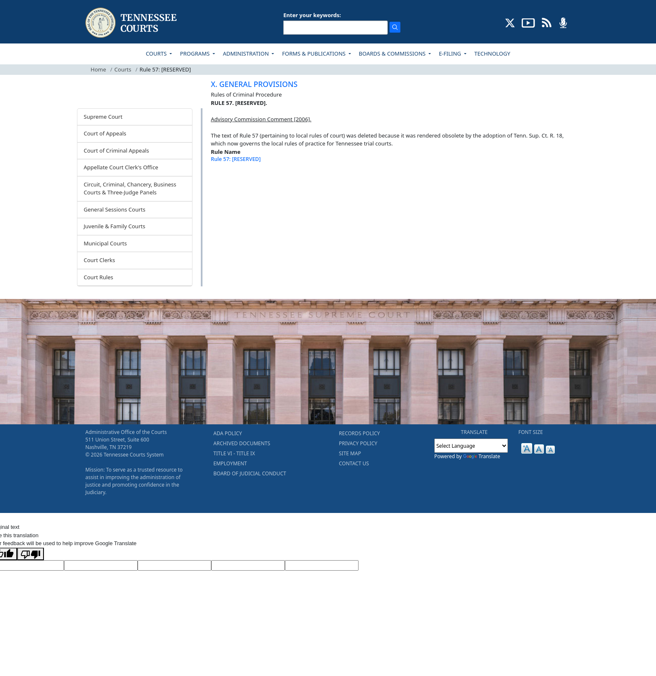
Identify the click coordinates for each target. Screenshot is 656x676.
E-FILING (451, 53)
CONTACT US (354, 463)
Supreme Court (103, 116)
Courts (122, 69)
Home (98, 69)
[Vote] (322, 565)
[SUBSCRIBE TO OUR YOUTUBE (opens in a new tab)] (528, 22)
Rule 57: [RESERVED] (236, 159)
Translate (481, 456)
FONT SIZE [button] (530, 432)
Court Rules (98, 277)
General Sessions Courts (115, 209)
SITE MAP (350, 453)
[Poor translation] (30, 554)
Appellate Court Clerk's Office (121, 167)
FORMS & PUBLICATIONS (314, 53)
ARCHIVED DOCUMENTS (241, 443)
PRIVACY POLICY (358, 443)
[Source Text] (174, 565)
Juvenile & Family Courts (114, 226)
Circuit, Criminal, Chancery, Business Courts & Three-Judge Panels (130, 188)
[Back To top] (225, 180)
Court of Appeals (105, 133)
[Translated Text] (248, 565)
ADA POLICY (227, 433)
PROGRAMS (195, 53)
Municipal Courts (105, 243)
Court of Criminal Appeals (116, 150)
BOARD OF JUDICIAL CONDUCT (249, 473)
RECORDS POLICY (359, 433)
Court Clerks (99, 260)
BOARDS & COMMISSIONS (393, 53)
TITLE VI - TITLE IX (234, 453)
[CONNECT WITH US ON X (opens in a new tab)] (510, 22)
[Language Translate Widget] (471, 446)
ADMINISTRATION (246, 53)
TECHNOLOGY (492, 53)
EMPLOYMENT (230, 463)
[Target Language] (101, 565)
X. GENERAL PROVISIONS (254, 84)
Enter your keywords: (312, 15)
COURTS (157, 53)
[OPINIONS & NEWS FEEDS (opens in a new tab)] (546, 22)
